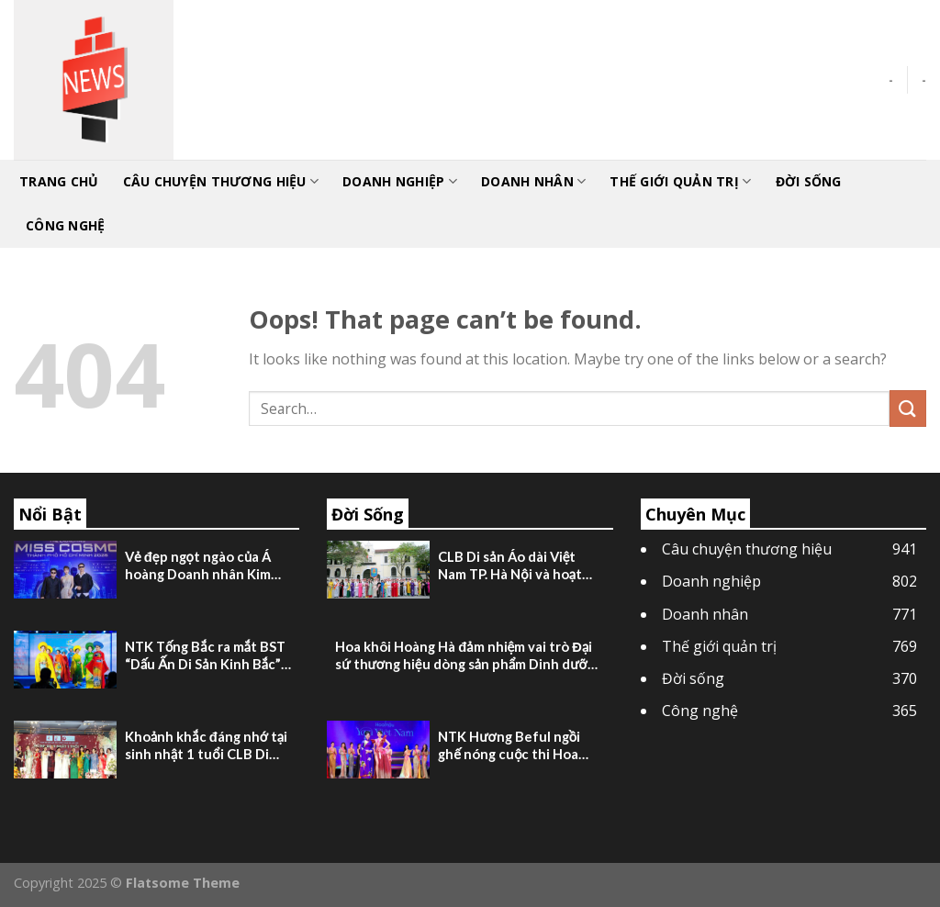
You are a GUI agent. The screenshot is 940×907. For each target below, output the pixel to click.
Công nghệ (66, 225)
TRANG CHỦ (59, 181)
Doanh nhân (533, 182)
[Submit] (908, 408)
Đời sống (809, 181)
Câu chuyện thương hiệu (221, 182)
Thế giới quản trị (680, 182)
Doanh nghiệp (399, 182)
